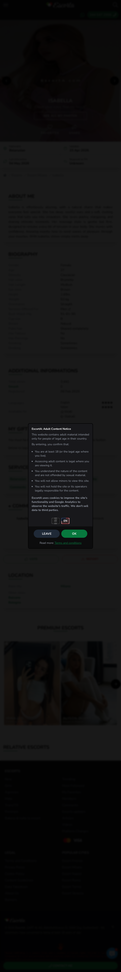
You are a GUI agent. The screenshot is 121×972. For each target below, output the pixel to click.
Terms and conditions (68, 543)
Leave (47, 534)
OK (74, 534)
